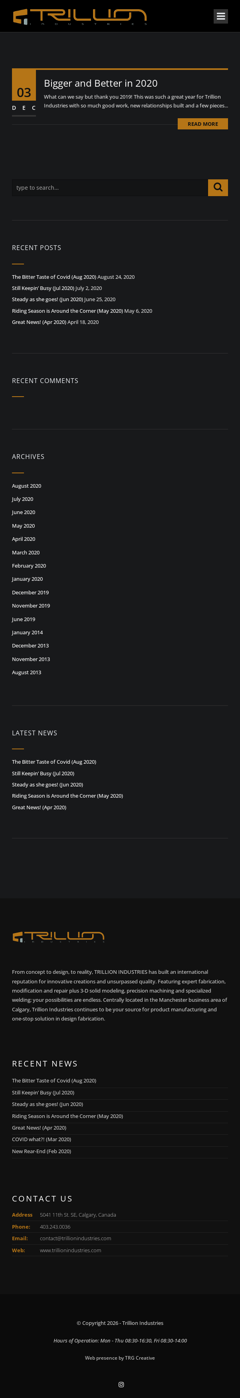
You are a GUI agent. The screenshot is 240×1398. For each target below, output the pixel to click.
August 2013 (26, 672)
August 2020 (26, 485)
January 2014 (27, 632)
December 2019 (30, 592)
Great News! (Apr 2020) (39, 322)
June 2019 (23, 619)
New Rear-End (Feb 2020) (41, 1151)
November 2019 (31, 605)
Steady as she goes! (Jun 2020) (47, 299)
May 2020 (23, 525)
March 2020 (26, 552)
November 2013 (31, 659)
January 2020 (27, 578)
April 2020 (23, 538)
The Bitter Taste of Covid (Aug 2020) (54, 276)
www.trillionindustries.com (70, 1250)
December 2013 (30, 645)
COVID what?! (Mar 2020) (41, 1139)
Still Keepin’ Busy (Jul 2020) (43, 288)
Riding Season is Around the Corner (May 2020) (67, 310)
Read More (203, 123)
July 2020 (22, 498)
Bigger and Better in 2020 (101, 82)
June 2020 (23, 512)
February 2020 (29, 565)
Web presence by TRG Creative (120, 1357)
